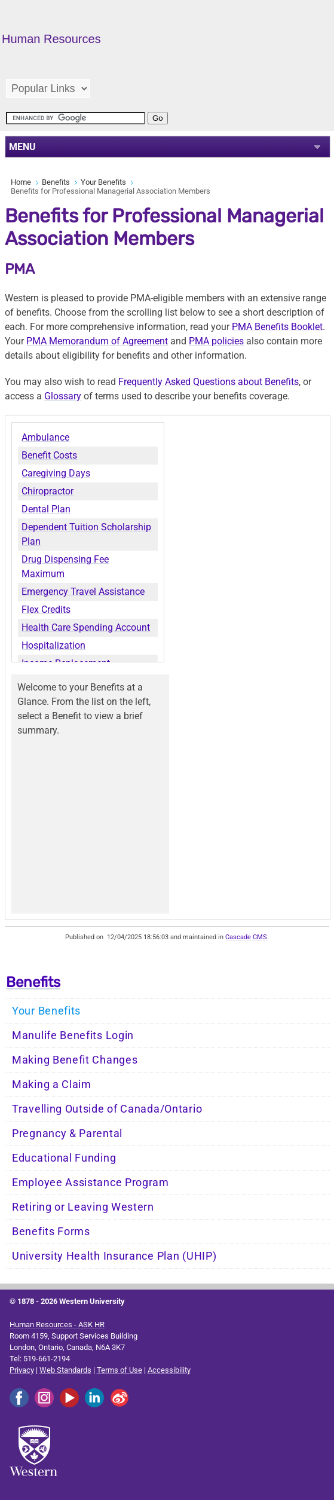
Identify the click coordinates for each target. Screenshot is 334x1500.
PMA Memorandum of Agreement (97, 341)
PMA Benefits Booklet (277, 326)
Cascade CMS (246, 937)
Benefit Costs (49, 455)
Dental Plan (46, 509)
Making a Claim (51, 1084)
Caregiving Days (56, 473)
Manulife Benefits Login (73, 1035)
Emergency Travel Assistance (83, 591)
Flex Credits (46, 609)
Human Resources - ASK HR (57, 1324)
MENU (22, 146)
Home (21, 182)
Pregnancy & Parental (67, 1133)
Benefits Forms (51, 1232)
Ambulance (45, 437)
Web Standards (65, 1369)
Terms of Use (119, 1369)
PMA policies (216, 341)
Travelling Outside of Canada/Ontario (107, 1109)
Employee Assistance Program (90, 1183)
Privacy (22, 1369)
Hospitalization (53, 645)
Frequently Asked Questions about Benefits (208, 381)
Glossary (62, 396)
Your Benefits (103, 182)
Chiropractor (47, 491)
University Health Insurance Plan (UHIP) (114, 1256)
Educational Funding (64, 1158)
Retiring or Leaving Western (83, 1207)
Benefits (56, 182)
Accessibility (169, 1369)
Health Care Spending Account (86, 627)
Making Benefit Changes (74, 1060)
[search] (75, 118)
